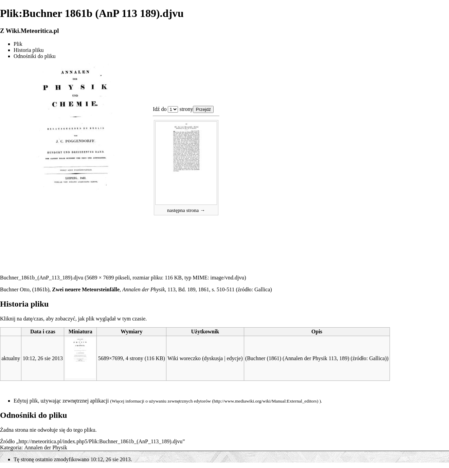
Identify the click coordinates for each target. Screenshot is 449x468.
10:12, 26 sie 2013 (43, 358)
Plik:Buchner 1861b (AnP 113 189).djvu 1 (173, 109)
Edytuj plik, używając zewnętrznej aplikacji (61, 401)
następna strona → (186, 210)
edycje (234, 358)
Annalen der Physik (45, 447)
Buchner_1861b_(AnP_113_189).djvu (41, 277)
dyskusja (213, 358)
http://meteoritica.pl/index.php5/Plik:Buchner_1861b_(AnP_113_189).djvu (100, 441)
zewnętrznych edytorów (189, 401)
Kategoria (10, 447)
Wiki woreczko (184, 358)
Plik (18, 44)
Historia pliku (28, 50)
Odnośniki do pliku (35, 56)
